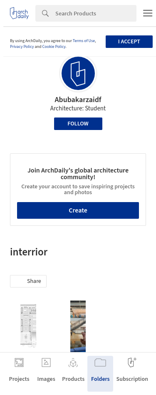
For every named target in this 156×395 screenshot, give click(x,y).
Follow (78, 124)
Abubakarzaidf (77, 100)
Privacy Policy (22, 47)
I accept (129, 42)
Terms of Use (84, 41)
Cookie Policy (54, 47)
